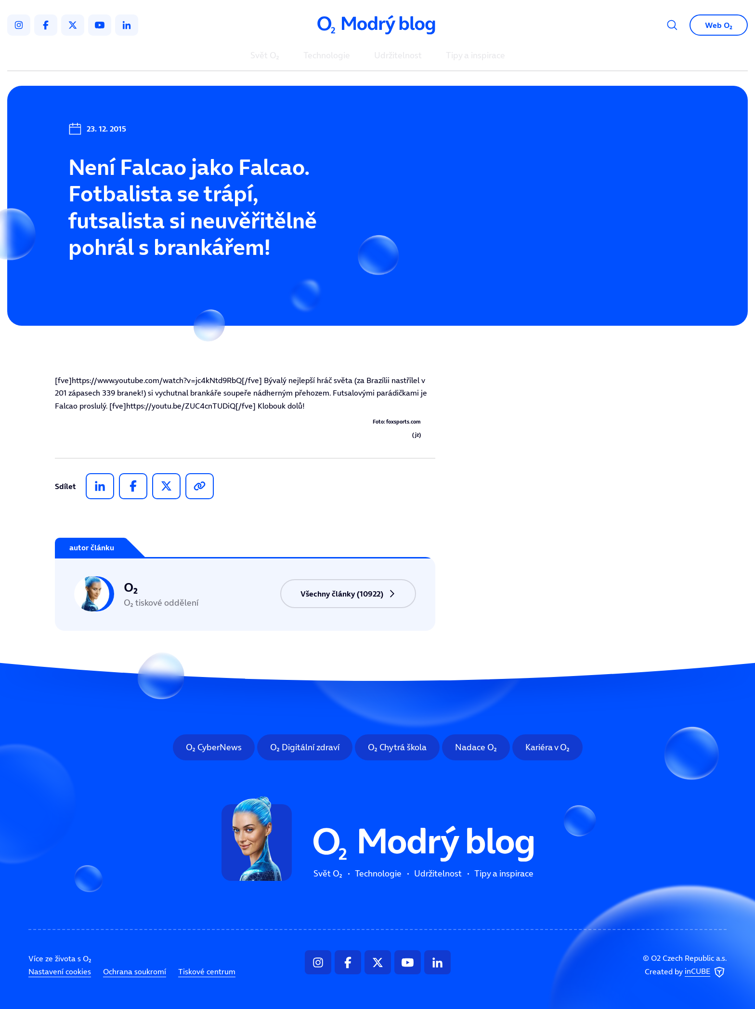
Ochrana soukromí (134, 971)
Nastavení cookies (59, 971)
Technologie (326, 56)
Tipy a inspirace (475, 56)
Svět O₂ (264, 56)
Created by (686, 972)
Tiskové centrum (206, 971)
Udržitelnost (398, 56)
